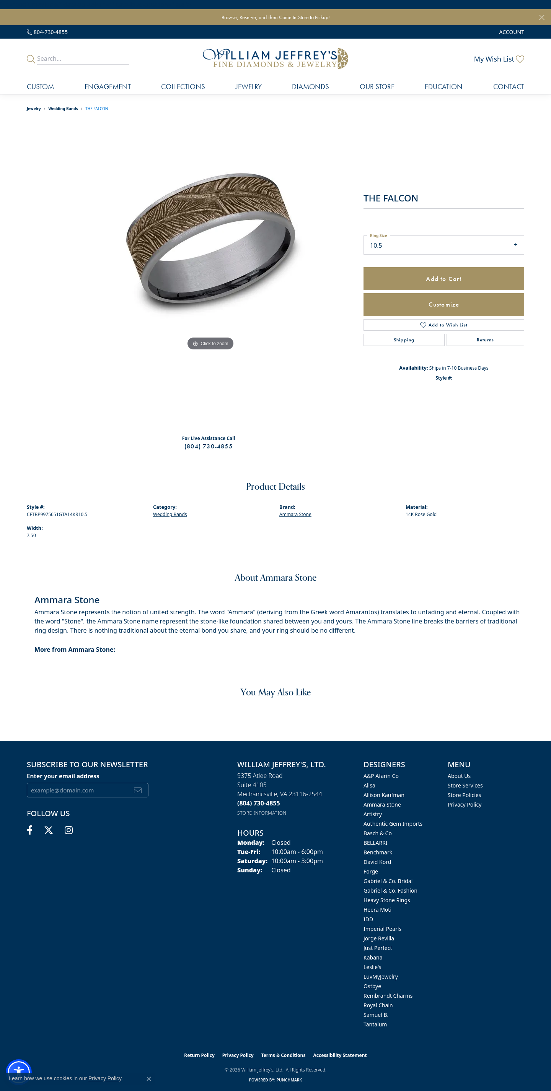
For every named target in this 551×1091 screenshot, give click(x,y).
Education (444, 86)
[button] (511, 32)
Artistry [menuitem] (373, 814)
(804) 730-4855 (208, 446)
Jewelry (249, 86)
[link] (47, 32)
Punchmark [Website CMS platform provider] (289, 1080)
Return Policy (199, 1055)
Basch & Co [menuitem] (378, 833)
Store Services (465, 785)
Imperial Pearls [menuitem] (382, 928)
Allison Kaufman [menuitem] (384, 795)
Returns (485, 340)
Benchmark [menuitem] (378, 852)
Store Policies (464, 795)
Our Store (377, 86)
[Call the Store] (258, 803)
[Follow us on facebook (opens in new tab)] (29, 830)
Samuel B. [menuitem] (376, 1014)
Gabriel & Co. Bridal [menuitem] (388, 881)
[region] (210, 276)
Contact (508, 86)
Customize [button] (444, 304)
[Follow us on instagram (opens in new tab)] (69, 830)
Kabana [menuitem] (373, 957)
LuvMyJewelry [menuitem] (381, 976)
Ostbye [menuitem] (372, 986)
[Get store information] (262, 813)
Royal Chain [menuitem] (378, 1005)
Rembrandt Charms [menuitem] (388, 995)
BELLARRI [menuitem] (376, 842)
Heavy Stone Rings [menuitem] (387, 900)
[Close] (541, 17)
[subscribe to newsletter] (138, 790)
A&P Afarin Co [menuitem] (381, 775)
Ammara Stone (295, 514)
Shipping (404, 340)
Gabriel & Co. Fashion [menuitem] (390, 890)
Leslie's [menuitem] (372, 967)
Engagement (108, 86)
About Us (459, 775)
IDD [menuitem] (368, 919)
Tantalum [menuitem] (375, 1024)
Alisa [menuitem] (369, 785)
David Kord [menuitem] (377, 861)
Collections (183, 86)
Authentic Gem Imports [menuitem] (393, 823)
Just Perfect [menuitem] (378, 947)
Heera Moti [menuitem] (377, 909)
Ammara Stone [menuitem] (382, 804)
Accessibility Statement (340, 1055)
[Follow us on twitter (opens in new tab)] (48, 830)
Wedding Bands (63, 108)
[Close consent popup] (149, 1078)
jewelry (34, 108)
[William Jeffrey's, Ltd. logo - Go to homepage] (275, 59)
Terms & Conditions (283, 1055)
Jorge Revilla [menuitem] (379, 938)
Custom (40, 86)
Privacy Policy (464, 804)
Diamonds (310, 86)
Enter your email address (63, 776)
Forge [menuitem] (371, 871)
